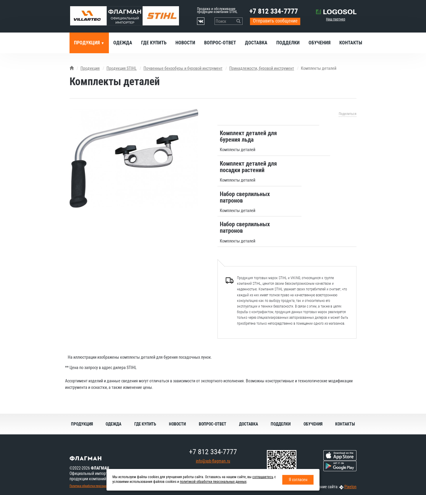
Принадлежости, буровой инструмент (261, 68)
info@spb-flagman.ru (213, 461)
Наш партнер (335, 19)
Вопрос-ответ (220, 43)
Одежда (122, 43)
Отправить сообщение (275, 21)
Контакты (350, 43)
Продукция (87, 43)
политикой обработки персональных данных (213, 482)
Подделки (288, 43)
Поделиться (347, 114)
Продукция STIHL (121, 68)
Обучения (319, 43)
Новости (185, 43)
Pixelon (350, 486)
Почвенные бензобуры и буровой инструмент (182, 68)
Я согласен (298, 479)
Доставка (256, 43)
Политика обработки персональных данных (96, 486)
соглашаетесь (262, 477)
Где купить (154, 43)
